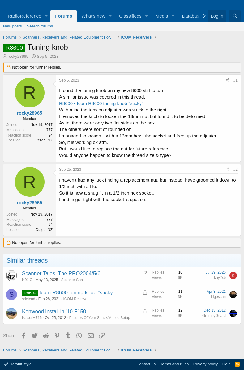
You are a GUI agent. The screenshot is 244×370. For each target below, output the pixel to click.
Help (226, 364)
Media (162, 16)
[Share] (227, 80)
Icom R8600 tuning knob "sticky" (77, 293)
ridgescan (218, 297)
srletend (28, 299)
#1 (235, 80)
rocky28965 (18, 56)
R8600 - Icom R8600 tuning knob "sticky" (101, 103)
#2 (235, 169)
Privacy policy (205, 364)
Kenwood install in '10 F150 (54, 311)
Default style (18, 364)
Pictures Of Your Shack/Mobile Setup (99, 318)
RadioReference (24, 16)
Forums (63, 16)
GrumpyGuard (214, 315)
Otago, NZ (44, 140)
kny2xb (220, 277)
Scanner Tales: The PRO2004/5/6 (61, 273)
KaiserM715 (32, 318)
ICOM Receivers (76, 299)
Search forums (40, 26)
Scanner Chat (72, 280)
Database (192, 16)
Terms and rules (174, 364)
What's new (93, 16)
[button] (46, 16)
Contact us (146, 364)
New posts (12, 26)
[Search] (235, 16)
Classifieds (130, 16)
